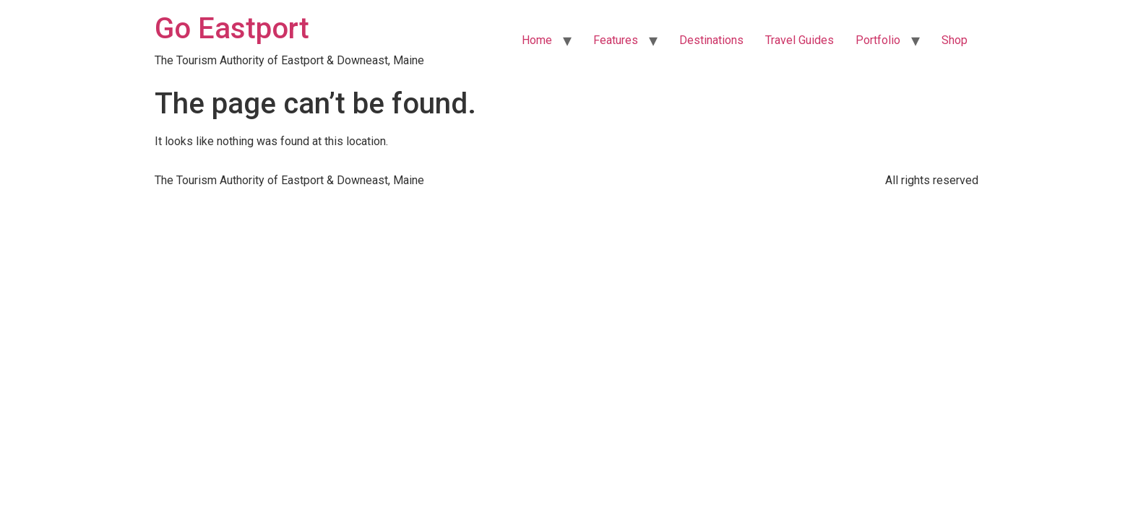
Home (537, 40)
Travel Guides (799, 40)
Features (615, 40)
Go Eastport (232, 29)
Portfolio (878, 40)
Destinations (711, 40)
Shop (955, 40)
